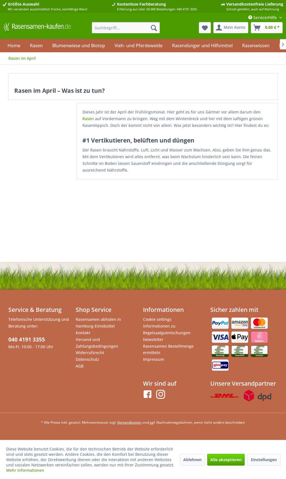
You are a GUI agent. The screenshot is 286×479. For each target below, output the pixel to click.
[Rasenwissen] (255, 45)
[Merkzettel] (205, 27)
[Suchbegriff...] (126, 27)
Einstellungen (264, 459)
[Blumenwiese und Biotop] (78, 45)
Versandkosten (129, 422)
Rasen (88, 118)
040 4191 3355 (26, 339)
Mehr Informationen (25, 470)
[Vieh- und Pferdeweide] (138, 45)
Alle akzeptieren (226, 459)
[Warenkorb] (267, 27)
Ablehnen (192, 459)
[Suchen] (154, 27)
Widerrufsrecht (90, 352)
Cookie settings (157, 319)
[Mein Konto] (230, 27)
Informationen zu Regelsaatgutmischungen (166, 329)
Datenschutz (87, 359)
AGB (80, 366)
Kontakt (83, 332)
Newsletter (153, 339)
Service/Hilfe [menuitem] (263, 17)
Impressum (153, 359)
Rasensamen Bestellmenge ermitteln (168, 349)
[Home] (14, 45)
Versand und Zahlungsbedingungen (97, 343)
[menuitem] (126, 27)
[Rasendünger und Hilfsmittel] (202, 45)
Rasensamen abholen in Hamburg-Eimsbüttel (98, 323)
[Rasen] (36, 45)
